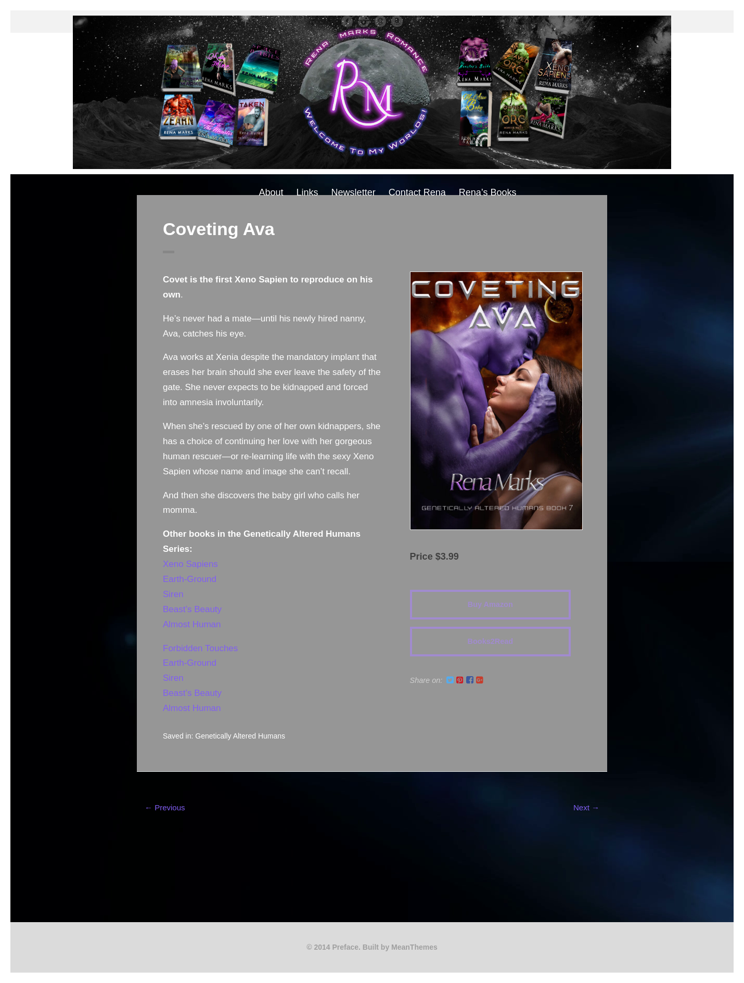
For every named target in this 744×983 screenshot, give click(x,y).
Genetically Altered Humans (240, 736)
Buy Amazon (490, 604)
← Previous (165, 807)
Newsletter (353, 192)
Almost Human (192, 624)
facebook (347, 21)
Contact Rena (417, 192)
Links (307, 192)
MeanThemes (414, 947)
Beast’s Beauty (192, 609)
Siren (173, 594)
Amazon (397, 21)
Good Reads (380, 21)
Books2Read (490, 641)
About (271, 192)
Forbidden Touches (200, 648)
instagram (363, 21)
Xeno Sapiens (190, 564)
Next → (586, 807)
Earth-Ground (189, 579)
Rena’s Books (488, 192)
